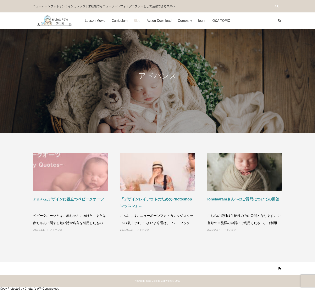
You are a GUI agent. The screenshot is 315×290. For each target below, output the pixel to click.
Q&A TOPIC (221, 20)
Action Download (159, 20)
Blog (137, 20)
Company (185, 20)
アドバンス (56, 230)
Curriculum (119, 20)
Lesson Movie (95, 20)
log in (202, 20)
